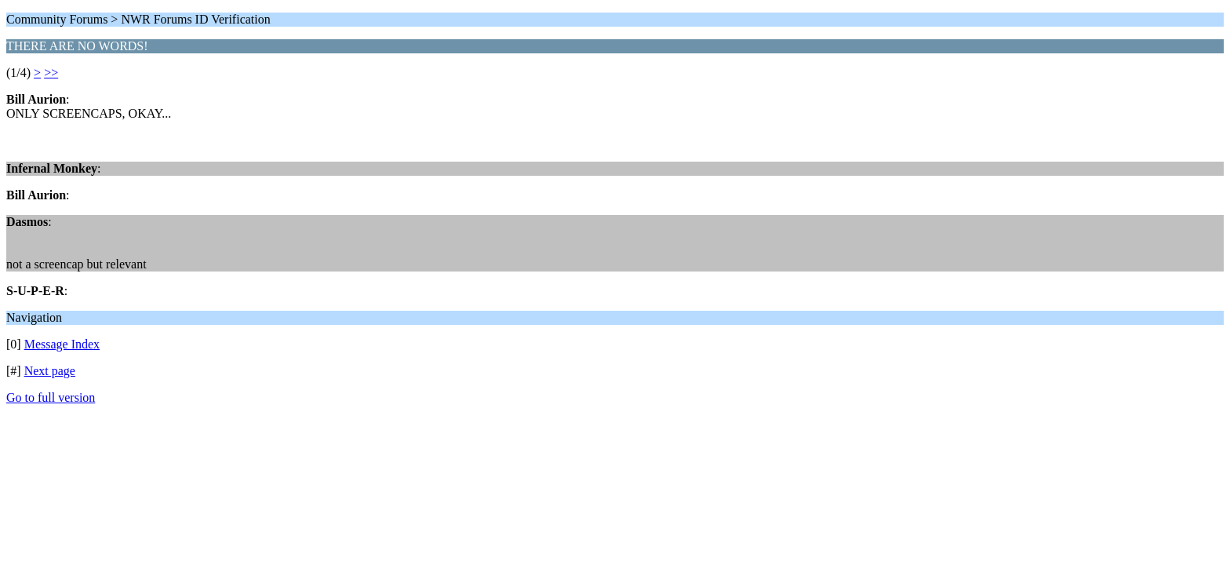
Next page (49, 370)
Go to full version (50, 397)
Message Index (62, 344)
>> (51, 72)
